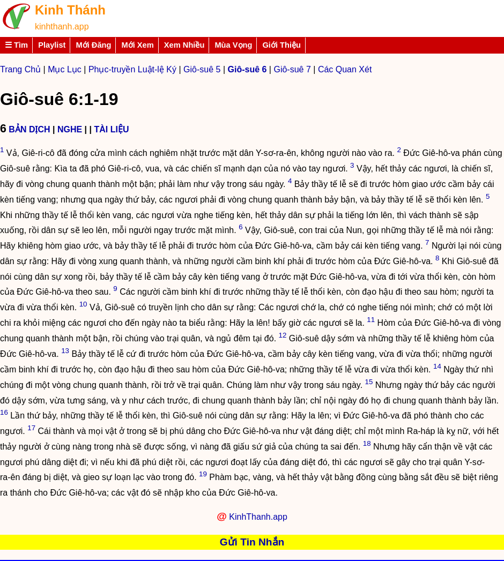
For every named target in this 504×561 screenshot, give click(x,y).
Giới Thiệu (281, 45)
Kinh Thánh (70, 10)
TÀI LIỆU (111, 129)
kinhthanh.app (62, 26)
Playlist (51, 45)
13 (65, 351)
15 (369, 382)
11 (371, 320)
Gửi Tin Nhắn (252, 542)
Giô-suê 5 (201, 69)
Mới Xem (137, 45)
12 (283, 335)
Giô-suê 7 (291, 69)
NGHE (69, 129)
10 (83, 304)
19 (203, 474)
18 (367, 443)
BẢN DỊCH (29, 129)
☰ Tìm (16, 45)
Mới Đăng (93, 45)
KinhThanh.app (258, 516)
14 (437, 366)
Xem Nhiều (184, 45)
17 (31, 428)
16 (4, 412)
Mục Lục (64, 69)
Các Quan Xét (345, 69)
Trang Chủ (20, 69)
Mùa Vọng (233, 45)
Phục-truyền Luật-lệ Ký (132, 69)
